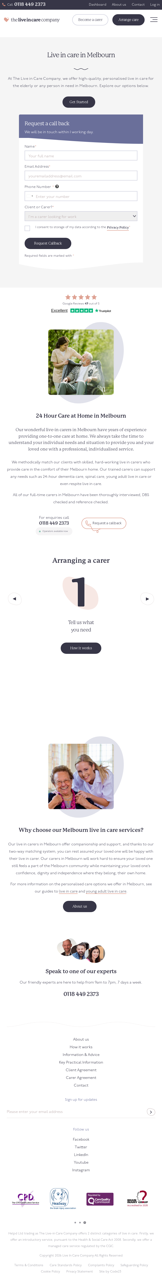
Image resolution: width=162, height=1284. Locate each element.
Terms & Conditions (28, 1265)
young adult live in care (106, 891)
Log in (155, 5)
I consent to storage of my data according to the (82, 227)
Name (30, 147)
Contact (138, 5)
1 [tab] (75, 1222)
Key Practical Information (81, 1062)
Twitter (81, 1147)
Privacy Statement (79, 1271)
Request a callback (107, 523)
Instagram (81, 1170)
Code (115, 1271)
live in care (68, 891)
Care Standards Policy (66, 1265)
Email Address (37, 167)
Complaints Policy (101, 1265)
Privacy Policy (118, 227)
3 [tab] (84, 1222)
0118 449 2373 (30, 4)
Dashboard (97, 5)
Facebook (81, 1140)
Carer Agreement (81, 1078)
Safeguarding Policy (134, 1265)
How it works (81, 1047)
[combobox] (29, 196)
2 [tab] (80, 1222)
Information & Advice (81, 1055)
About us (119, 5)
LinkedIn (81, 1155)
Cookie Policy (50, 1271)
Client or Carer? (39, 207)
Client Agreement (81, 1070)
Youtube (81, 1163)
